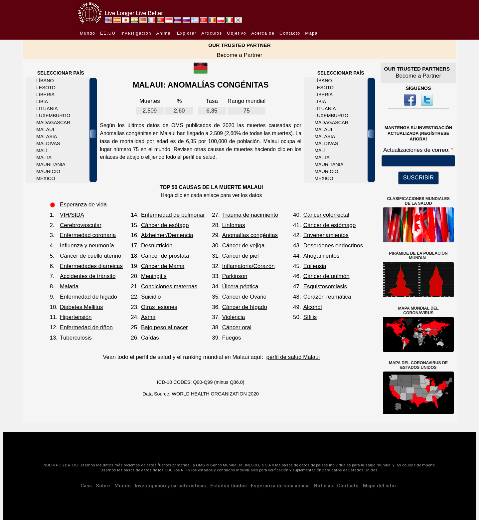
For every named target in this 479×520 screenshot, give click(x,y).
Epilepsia (314, 266)
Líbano (45, 80)
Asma (148, 317)
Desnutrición (157, 245)
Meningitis (154, 276)
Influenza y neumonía (87, 245)
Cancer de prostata (165, 256)
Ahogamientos (321, 256)
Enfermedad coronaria (88, 235)
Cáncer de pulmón (326, 276)
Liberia (45, 94)
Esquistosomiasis (325, 286)
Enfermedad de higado (88, 297)
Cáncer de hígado (244, 307)
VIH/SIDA (72, 215)
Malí (42, 150)
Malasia (46, 136)
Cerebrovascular (80, 225)
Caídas (150, 338)
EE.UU (107, 33)
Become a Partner (239, 55)
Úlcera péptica (240, 286)
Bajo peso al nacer (164, 327)
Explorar (187, 33)
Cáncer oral (236, 327)
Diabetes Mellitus (81, 307)
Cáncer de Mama (162, 266)
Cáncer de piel (240, 256)
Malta (44, 157)
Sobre (103, 486)
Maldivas (48, 143)
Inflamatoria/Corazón (248, 266)
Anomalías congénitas (250, 235)
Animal (164, 33)
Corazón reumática (327, 297)
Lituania (47, 108)
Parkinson (234, 276)
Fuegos (231, 338)
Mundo (87, 33)
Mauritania (51, 164)
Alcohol (312, 307)
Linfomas (233, 225)
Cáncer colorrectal (326, 215)
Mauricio (48, 171)
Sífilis (310, 317)
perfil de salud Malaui (293, 357)
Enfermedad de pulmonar (173, 215)
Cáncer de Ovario (244, 297)
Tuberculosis (76, 338)
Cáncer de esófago (165, 225)
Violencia (233, 317)
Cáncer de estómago (329, 225)
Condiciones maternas (169, 286)
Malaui (45, 129)
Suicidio (151, 297)
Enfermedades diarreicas (91, 266)
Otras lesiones (159, 307)
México (45, 178)
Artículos (211, 33)
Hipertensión (75, 317)
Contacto (289, 33)
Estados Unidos (228, 486)
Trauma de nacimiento (250, 215)
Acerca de (262, 33)
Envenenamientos (326, 235)
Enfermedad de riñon (86, 327)
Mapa (311, 33)
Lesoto (46, 87)
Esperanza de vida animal (280, 486)
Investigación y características (170, 486)
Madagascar (53, 122)
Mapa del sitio (379, 486)
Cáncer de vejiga (243, 245)
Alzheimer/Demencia (167, 235)
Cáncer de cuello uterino (90, 256)
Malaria (69, 286)
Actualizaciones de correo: (417, 150)
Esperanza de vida (83, 204)
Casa (86, 486)
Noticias (323, 486)
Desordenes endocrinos (333, 245)
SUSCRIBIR (418, 177)
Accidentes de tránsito (87, 276)
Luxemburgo (53, 115)
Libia (42, 101)
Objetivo (236, 33)
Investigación (135, 33)
